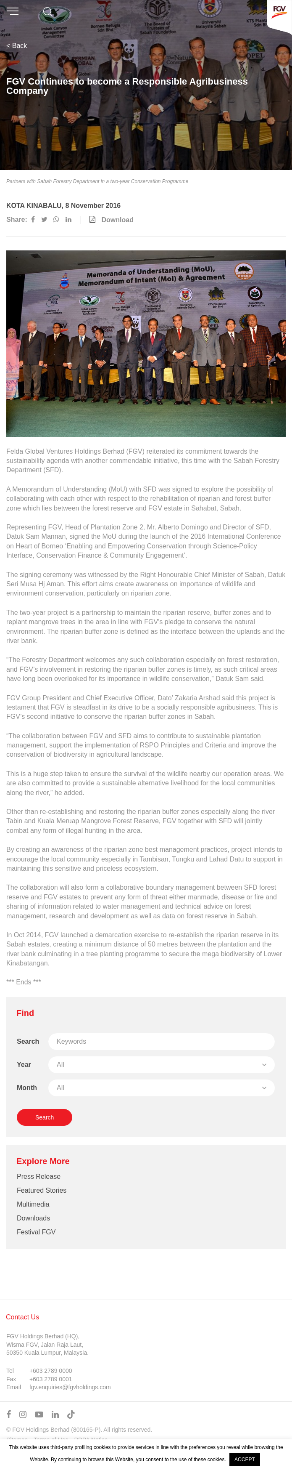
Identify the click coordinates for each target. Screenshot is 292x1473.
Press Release (39, 1176)
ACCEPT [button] (244, 1459)
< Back (16, 45)
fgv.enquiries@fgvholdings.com (70, 1387)
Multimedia (33, 1204)
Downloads (33, 1218)
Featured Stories (41, 1190)
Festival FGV (36, 1232)
